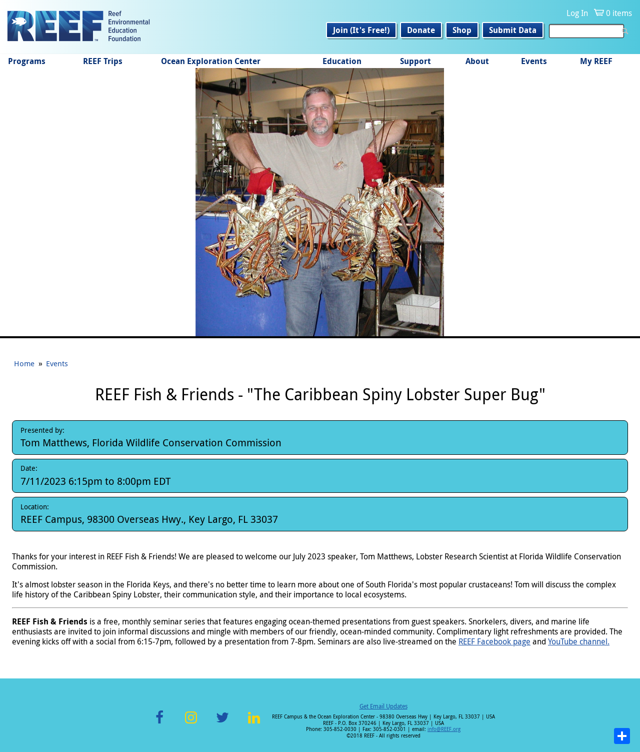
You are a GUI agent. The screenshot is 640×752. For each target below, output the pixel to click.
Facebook (159, 723)
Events (534, 61)
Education (342, 61)
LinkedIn (254, 723)
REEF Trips (102, 61)
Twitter (223, 723)
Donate (421, 30)
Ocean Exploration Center (210, 61)
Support (415, 61)
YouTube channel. (579, 641)
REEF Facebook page (494, 641)
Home (24, 363)
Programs (27, 61)
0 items (619, 13)
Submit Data (512, 30)
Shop (462, 30)
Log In (577, 13)
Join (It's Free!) (361, 30)
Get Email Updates (384, 706)
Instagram (191, 723)
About (477, 61)
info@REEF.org (444, 729)
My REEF (596, 61)
